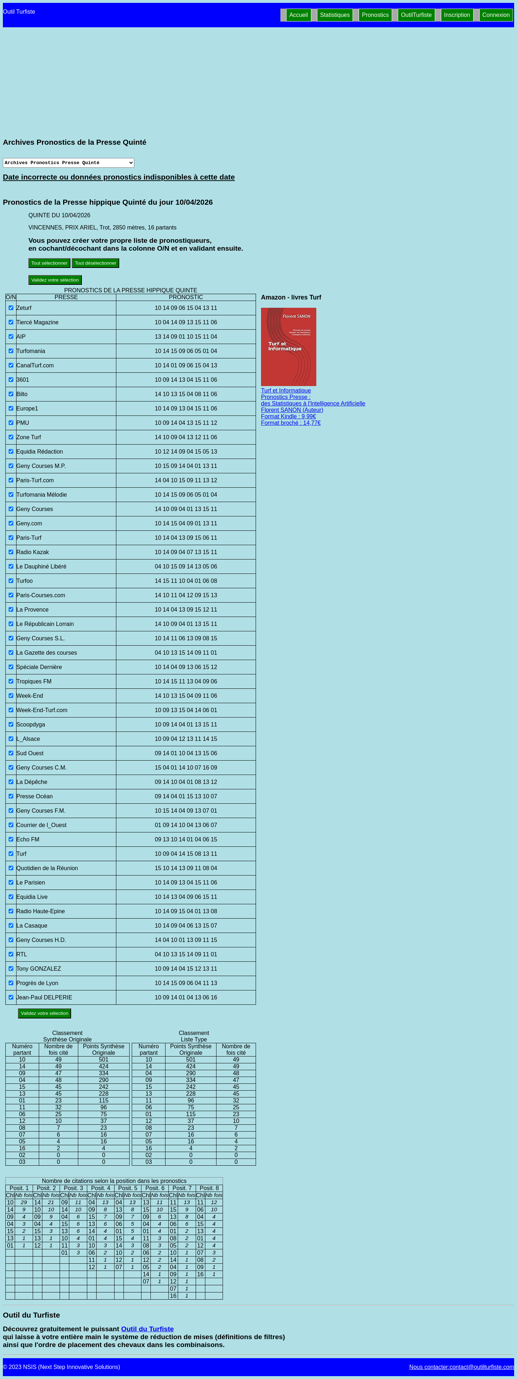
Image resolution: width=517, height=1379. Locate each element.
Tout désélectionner (95, 263)
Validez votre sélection (55, 280)
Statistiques (335, 15)
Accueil (298, 15)
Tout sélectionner (49, 263)
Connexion (496, 15)
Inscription (457, 15)
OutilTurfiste (416, 15)
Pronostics (375, 15)
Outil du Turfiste (147, 1329)
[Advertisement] (258, 82)
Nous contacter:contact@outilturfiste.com (461, 1367)
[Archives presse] (68, 163)
